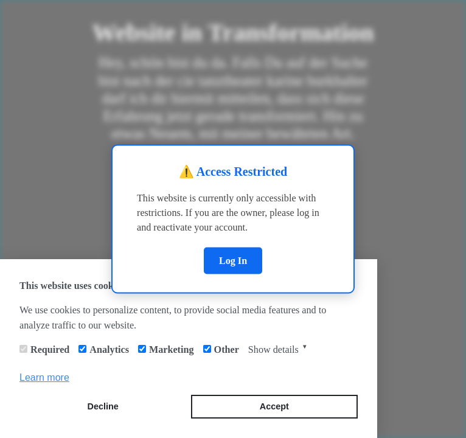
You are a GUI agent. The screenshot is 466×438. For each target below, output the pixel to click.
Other (226, 349)
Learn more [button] (44, 377)
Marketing (171, 349)
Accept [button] (274, 406)
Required (49, 349)
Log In (233, 260)
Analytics (109, 349)
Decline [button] (103, 406)
